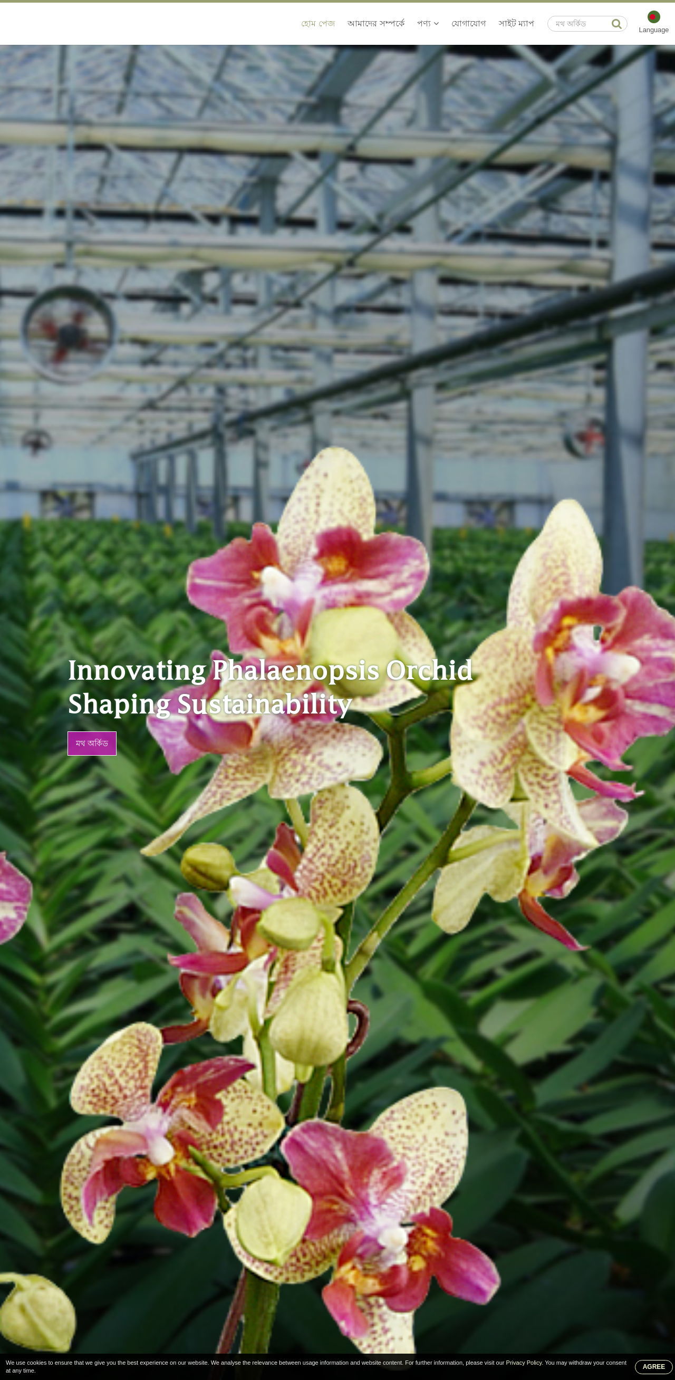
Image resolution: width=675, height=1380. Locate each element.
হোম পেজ (317, 23)
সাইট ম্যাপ (516, 23)
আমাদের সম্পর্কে (376, 23)
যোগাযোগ (468, 23)
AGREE (654, 1367)
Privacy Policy (524, 1362)
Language (654, 30)
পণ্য (427, 23)
